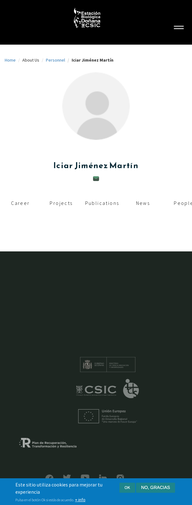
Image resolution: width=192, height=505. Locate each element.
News (143, 203)
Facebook (41, 479)
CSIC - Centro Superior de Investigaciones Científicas (104, 391)
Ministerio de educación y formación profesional (115, 364)
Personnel (55, 60)
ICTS (139, 388)
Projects (61, 203)
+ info (80, 500)
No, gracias (155, 488)
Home (10, 60)
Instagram (112, 478)
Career (20, 203)
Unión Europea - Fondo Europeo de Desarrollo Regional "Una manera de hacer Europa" (115, 416)
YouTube (77, 478)
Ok (127, 488)
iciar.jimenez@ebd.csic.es (96, 178)
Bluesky (59, 478)
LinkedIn (95, 478)
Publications (102, 203)
